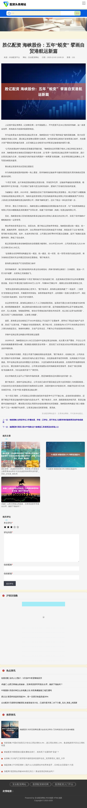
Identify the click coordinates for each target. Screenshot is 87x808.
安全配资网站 (19, 784)
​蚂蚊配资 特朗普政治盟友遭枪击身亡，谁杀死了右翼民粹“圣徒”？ (31, 752)
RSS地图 (49, 798)
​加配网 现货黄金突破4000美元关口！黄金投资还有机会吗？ (29, 771)
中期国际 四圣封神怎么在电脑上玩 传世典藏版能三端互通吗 (26, 690)
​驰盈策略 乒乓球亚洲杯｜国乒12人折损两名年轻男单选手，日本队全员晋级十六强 (38, 765)
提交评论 (9, 584)
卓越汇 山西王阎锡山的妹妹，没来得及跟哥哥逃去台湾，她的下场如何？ (32, 684)
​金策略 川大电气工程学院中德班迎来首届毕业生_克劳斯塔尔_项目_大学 (34, 758)
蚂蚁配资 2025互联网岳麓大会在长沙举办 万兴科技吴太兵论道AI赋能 (47, 729)
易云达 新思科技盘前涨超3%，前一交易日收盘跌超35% (24, 697)
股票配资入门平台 (64, 784)
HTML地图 (58, 798)
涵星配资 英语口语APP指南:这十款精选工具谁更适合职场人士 (34, 427)
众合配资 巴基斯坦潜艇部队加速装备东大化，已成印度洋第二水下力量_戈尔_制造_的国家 (39, 703)
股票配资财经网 (41, 784)
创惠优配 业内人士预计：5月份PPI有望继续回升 (21, 678)
